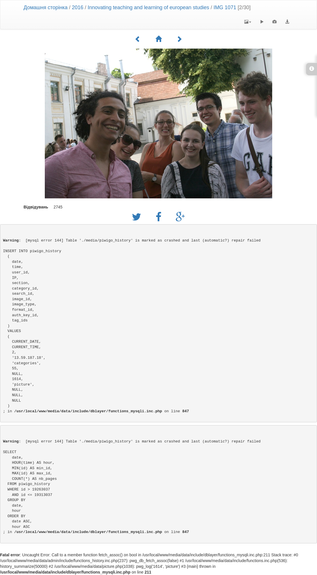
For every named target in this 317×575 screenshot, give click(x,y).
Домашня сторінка (45, 7)
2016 (77, 7)
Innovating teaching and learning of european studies (148, 7)
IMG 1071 (225, 7)
